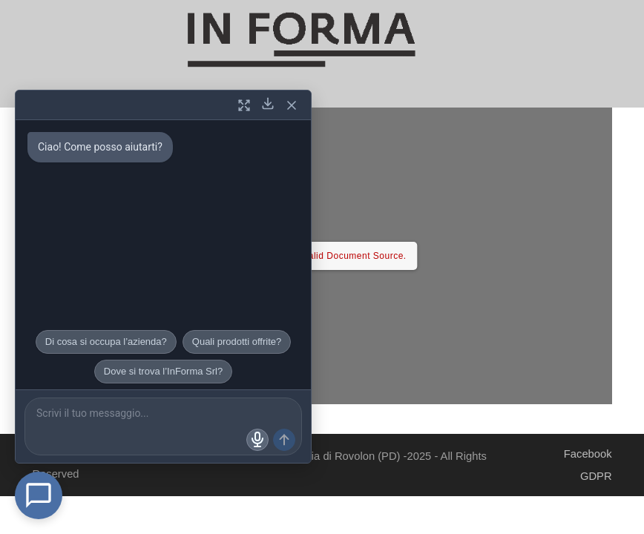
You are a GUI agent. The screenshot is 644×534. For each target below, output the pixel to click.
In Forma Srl (112, 456)
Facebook (588, 454)
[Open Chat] (38, 495)
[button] (300, 101)
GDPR (596, 476)
